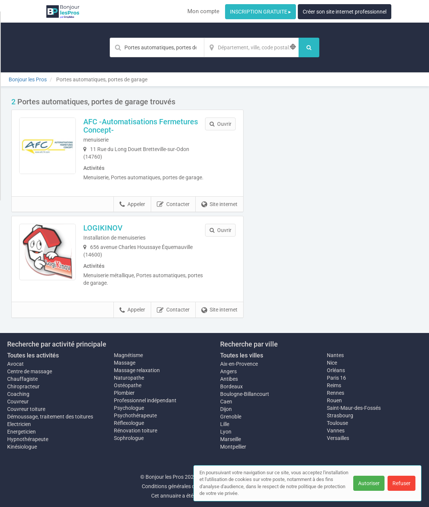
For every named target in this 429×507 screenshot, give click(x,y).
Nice (332, 363)
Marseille (230, 439)
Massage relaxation (137, 370)
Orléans (336, 370)
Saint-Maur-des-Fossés (354, 408)
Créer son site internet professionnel (344, 12)
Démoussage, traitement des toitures (50, 417)
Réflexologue (129, 423)
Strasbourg (340, 415)
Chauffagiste (22, 379)
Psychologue (129, 408)
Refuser (401, 483)
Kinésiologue (22, 447)
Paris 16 (336, 378)
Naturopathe (129, 378)
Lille (224, 424)
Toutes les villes (241, 355)
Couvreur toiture (26, 409)
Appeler (132, 204)
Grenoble (230, 417)
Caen (226, 402)
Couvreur (18, 402)
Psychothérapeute (135, 415)
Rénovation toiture (135, 431)
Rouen (334, 400)
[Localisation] (251, 47)
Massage (124, 363)
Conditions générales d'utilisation (180, 486)
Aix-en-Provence (239, 364)
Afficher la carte (336, 204)
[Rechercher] (309, 47)
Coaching (18, 394)
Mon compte (203, 11)
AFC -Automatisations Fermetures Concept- (140, 125)
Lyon (225, 432)
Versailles (338, 438)
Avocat (15, 364)
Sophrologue (129, 438)
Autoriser (369, 483)
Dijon (226, 409)
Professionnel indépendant (145, 400)
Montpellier (233, 447)
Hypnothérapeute (27, 439)
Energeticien (21, 432)
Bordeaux (231, 386)
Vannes (336, 431)
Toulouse (337, 423)
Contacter (173, 204)
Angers (228, 371)
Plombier (124, 393)
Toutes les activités (33, 355)
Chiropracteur (23, 386)
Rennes (335, 393)
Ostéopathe (127, 385)
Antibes (229, 379)
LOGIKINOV (103, 227)
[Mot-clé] (157, 47)
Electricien (19, 424)
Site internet (219, 204)
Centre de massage (29, 371)
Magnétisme (128, 355)
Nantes (335, 355)
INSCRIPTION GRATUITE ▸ (260, 12)
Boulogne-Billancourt (244, 394)
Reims (334, 385)
